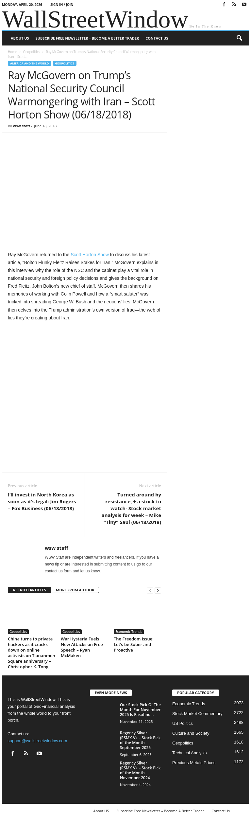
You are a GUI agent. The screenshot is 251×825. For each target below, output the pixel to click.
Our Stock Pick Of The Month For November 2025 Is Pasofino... (140, 709)
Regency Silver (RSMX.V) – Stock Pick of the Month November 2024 (140, 770)
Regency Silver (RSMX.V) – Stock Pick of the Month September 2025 (140, 740)
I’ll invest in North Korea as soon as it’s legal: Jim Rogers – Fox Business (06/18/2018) (42, 501)
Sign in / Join (61, 4)
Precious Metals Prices (193, 762)
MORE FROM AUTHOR (75, 589)
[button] (239, 38)
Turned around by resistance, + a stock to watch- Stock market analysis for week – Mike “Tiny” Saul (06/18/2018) (131, 508)
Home (12, 51)
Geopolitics (31, 51)
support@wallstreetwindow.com (37, 740)
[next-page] (158, 590)
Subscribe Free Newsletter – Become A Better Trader (87, 38)
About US (20, 38)
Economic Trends (128, 631)
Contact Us (156, 38)
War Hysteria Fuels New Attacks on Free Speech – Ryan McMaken (82, 647)
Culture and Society (190, 733)
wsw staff (21, 125)
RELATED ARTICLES (29, 589)
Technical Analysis (189, 752)
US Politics (182, 723)
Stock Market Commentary (197, 713)
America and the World (29, 63)
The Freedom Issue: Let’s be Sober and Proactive (134, 644)
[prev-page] (150, 590)
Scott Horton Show (90, 254)
